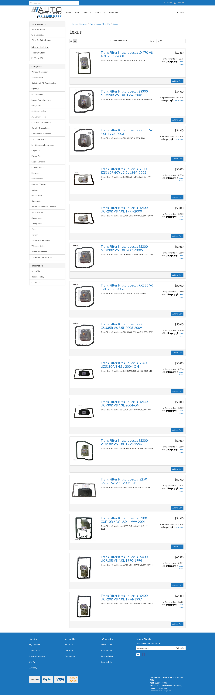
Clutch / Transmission (41, 128)
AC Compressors (39, 117)
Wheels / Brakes (39, 246)
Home (68, 12)
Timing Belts (37, 223)
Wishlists (168, 3)
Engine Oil (36, 150)
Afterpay (33, 668)
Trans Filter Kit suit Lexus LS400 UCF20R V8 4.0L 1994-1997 (124, 597)
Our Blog (69, 650)
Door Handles (37, 94)
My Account (34, 644)
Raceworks (36, 201)
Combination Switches (41, 133)
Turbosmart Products (41, 240)
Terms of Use (106, 644)
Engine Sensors (38, 162)
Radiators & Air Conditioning (44, 83)
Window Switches (39, 251)
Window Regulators (40, 72)
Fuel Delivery (37, 178)
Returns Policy (38, 277)
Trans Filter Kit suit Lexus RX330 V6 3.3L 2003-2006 (127, 287)
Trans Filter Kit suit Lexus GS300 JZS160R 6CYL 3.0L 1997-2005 (124, 170)
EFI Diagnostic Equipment (43, 145)
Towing (35, 235)
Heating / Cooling (39, 184)
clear (46, 47)
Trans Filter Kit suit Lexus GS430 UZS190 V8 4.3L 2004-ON (124, 364)
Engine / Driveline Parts (42, 100)
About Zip (113, 12)
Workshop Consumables (42, 257)
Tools (34, 229)
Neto (169, 691)
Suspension (37, 218)
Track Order (34, 650)
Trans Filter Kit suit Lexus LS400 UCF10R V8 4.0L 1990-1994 (124, 558)
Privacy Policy (106, 650)
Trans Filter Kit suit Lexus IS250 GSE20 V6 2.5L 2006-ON (124, 481)
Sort (152, 41)
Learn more (178, 100)
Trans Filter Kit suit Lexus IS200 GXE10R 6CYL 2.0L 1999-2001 (124, 520)
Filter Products (39, 24)
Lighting (35, 88)
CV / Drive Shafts (39, 139)
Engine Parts (37, 156)
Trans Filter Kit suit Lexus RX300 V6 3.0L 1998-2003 (127, 132)
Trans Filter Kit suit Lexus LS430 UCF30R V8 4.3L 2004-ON (124, 403)
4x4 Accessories (39, 111)
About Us (87, 12)
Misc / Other (37, 195)
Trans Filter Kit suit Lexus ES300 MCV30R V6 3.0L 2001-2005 (124, 248)
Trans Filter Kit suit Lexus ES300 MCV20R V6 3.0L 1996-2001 (124, 93)
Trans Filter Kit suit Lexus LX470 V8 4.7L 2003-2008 (127, 54)
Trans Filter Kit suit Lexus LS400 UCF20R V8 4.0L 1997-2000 (124, 209)
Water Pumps (37, 77)
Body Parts (36, 105)
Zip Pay (32, 662)
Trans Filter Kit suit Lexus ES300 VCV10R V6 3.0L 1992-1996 (124, 442)
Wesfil (38, 58)
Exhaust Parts (38, 167)
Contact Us (100, 12)
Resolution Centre (37, 656)
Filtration (35, 173)
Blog (77, 12)
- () (180, 12)
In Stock (39, 35)
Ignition (35, 190)
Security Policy (107, 662)
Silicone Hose (37, 212)
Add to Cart (177, 81)
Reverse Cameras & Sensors (44, 206)
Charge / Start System (41, 122)
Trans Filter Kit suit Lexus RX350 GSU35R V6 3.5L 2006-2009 (124, 326)
